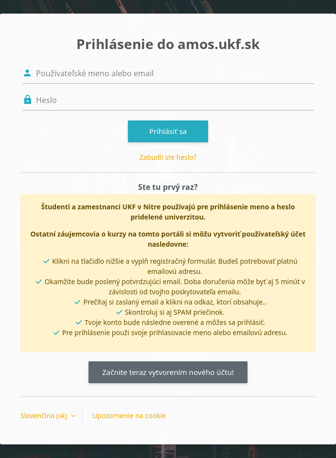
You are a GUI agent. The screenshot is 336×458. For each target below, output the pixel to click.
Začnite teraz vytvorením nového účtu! (168, 372)
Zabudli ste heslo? (168, 157)
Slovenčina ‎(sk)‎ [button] (44, 415)
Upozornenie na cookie (129, 415)
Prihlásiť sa (168, 131)
